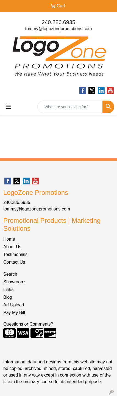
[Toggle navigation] (8, 107)
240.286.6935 (58, 22)
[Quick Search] (70, 107)
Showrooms (14, 282)
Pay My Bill (14, 312)
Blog (7, 297)
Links (8, 289)
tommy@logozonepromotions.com (58, 28)
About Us (12, 246)
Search (10, 274)
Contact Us (14, 262)
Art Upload (13, 305)
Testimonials (15, 254)
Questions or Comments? (28, 324)
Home (9, 239)
